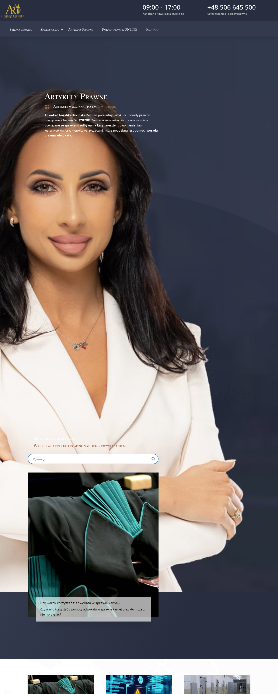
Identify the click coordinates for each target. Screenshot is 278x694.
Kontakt (152, 29)
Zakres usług (50, 29)
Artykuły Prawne (80, 29)
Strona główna (21, 29)
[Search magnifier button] (110, 459)
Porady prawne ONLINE (119, 29)
